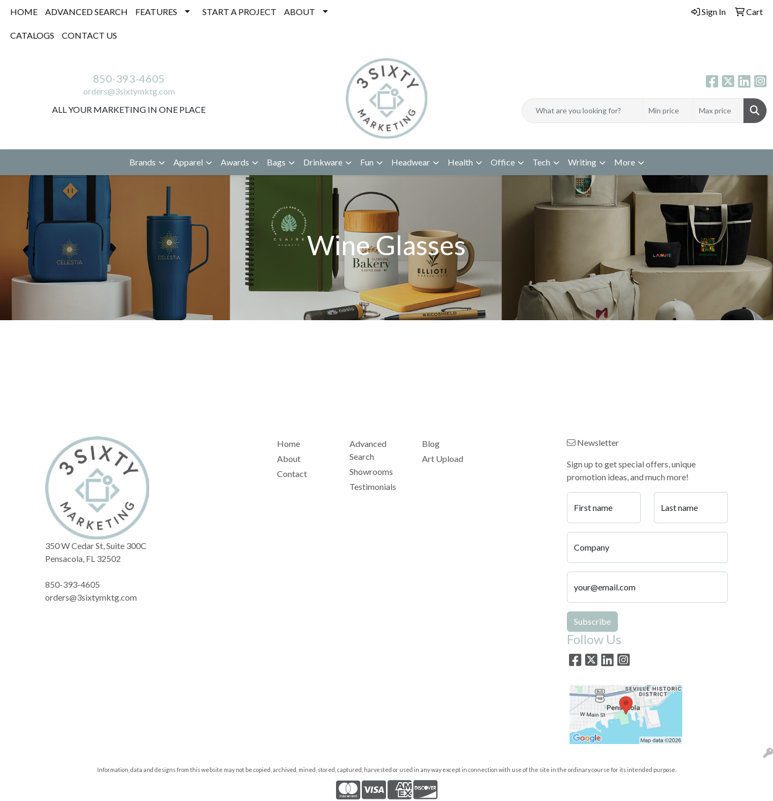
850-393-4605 (129, 78)
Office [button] (503, 162)
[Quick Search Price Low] (668, 110)
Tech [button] (541, 162)
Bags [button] (276, 162)
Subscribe (592, 621)
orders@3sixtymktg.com (129, 91)
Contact (292, 473)
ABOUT (299, 11)
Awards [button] (235, 162)
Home (288, 443)
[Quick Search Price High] (718, 110)
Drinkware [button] (322, 162)
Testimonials (372, 486)
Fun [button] (367, 162)
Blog (431, 443)
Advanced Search (367, 449)
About (289, 458)
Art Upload (442, 458)
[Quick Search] (582, 110)
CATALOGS (32, 35)
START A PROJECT (239, 11)
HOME (24, 11)
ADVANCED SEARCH (86, 11)
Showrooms (371, 471)
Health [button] (460, 162)
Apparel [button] (188, 162)
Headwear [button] (410, 162)
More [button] (624, 162)
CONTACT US (89, 35)
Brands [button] (142, 162)
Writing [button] (582, 162)
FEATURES (156, 11)
